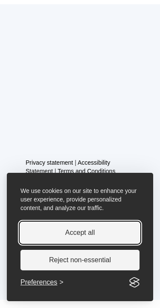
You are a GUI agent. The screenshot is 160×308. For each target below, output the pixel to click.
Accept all (80, 232)
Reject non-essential (80, 260)
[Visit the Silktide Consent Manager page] (134, 282)
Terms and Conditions (86, 171)
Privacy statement (49, 162)
